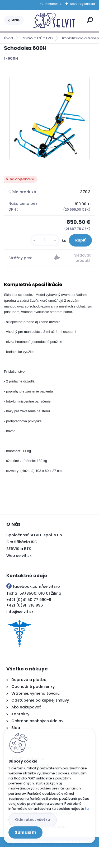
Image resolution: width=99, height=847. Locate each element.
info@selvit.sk (20, 611)
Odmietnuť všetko (32, 819)
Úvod (8, 38)
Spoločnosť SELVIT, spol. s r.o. (34, 535)
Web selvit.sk (19, 555)
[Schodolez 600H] (49, 118)
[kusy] (44, 240)
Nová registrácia (82, 4)
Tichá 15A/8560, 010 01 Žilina (33, 593)
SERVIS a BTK (18, 548)
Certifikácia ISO (21, 542)
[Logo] (54, 20)
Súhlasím (25, 832)
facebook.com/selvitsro (36, 586)
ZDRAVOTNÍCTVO (37, 38)
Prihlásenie (53, 4)
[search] (90, 20)
